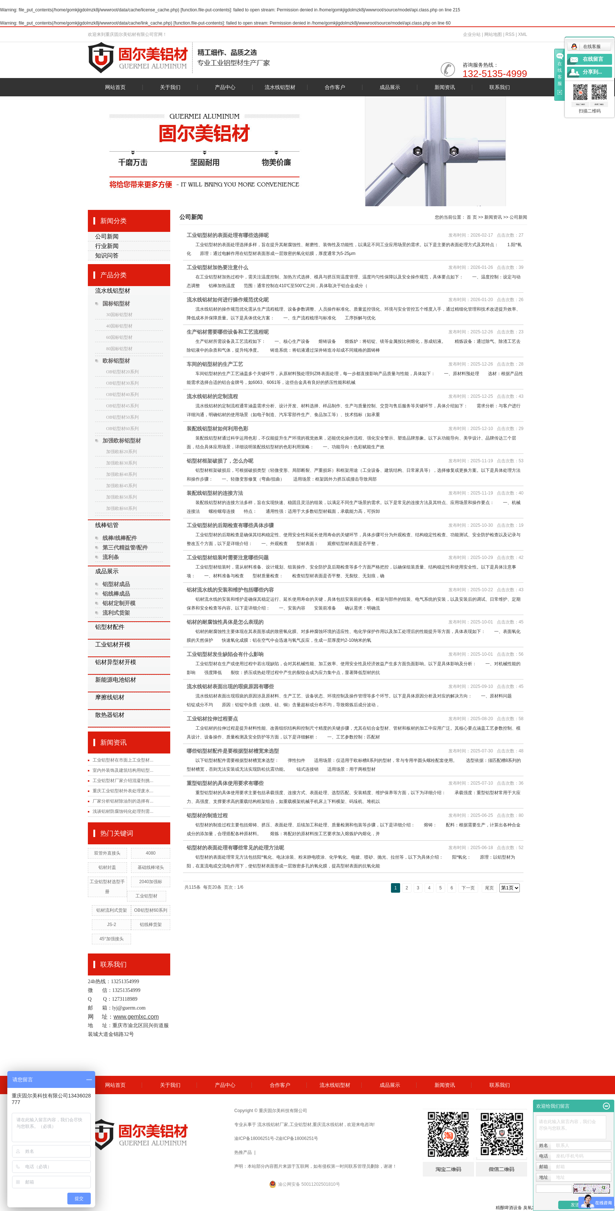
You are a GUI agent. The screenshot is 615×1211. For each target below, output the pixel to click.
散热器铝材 (109, 715)
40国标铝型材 (119, 326)
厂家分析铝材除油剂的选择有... (123, 801)
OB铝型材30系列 (122, 383)
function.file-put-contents (206, 9)
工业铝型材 (146, 896)
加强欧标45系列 (121, 485)
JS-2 (111, 924)
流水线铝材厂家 (272, 1124)
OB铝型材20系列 (122, 371)
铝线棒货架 (151, 924)
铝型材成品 (116, 584)
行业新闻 (107, 246)
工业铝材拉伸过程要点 (212, 719)
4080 (151, 853)
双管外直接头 (107, 853)
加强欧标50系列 (121, 497)
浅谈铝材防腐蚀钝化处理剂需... (123, 811)
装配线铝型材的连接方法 (215, 493)
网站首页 (115, 87)
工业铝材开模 (112, 644)
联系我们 (499, 87)
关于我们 (170, 87)
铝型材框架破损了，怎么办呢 (220, 461)
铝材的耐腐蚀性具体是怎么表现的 (225, 622)
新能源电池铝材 (115, 680)
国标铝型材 (116, 303)
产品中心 (225, 87)
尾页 (489, 887)
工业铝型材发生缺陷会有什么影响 (225, 654)
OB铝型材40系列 (122, 394)
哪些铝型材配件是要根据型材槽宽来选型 (233, 751)
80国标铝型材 (119, 348)
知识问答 (107, 255)
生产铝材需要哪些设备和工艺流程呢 (228, 332)
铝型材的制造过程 (207, 815)
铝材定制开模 (118, 603)
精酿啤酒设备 (509, 1207)
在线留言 (593, 59)
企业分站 (472, 34)
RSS (510, 34)
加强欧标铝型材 (121, 440)
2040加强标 (150, 881)
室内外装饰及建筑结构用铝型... (123, 770)
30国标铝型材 (119, 314)
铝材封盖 (107, 867)
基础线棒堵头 (151, 867)
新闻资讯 (445, 87)
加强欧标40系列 (121, 474)
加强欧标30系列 (121, 463)
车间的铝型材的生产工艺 (215, 364)
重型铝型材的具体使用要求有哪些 (225, 783)
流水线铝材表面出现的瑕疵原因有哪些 (230, 686)
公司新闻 (107, 236)
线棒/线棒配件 (119, 538)
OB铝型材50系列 (122, 417)
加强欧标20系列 (121, 451)
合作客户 (335, 87)
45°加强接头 (112, 938)
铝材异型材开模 (115, 662)
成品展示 (390, 87)
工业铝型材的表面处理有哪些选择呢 (228, 235)
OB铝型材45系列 (122, 405)
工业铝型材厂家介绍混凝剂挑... (123, 780)
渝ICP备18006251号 (298, 1138)
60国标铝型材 (119, 337)
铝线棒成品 (116, 593)
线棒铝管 (107, 525)
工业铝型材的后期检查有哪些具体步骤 (230, 525)
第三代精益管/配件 (125, 547)
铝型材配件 (109, 627)
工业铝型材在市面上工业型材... (123, 760)
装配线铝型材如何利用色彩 (217, 429)
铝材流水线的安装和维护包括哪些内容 (230, 590)
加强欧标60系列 (121, 508)
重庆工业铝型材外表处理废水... (123, 790)
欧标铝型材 (116, 361)
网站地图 (493, 34)
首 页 (472, 217)
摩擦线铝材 (109, 697)
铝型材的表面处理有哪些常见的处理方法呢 (235, 848)
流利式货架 (116, 613)
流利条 (110, 557)
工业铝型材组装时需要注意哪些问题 (228, 557)
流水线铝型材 (280, 87)
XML (522, 34)
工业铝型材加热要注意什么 (217, 267)
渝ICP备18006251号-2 (256, 1138)
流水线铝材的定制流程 (212, 396)
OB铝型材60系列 (122, 428)
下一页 (468, 887)
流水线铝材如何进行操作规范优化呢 (228, 300)
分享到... (592, 72)
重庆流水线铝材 (328, 1124)
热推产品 (243, 1152)
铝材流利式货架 (111, 910)
